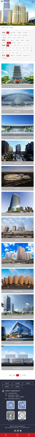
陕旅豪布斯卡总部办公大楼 (17, 214)
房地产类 (9, 37)
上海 (10, 47)
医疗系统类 (25, 32)
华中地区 (3, 42)
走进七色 (7, 383)
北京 (11, 45)
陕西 (6, 47)
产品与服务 (17, 383)
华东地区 (22, 40)
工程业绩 (11, 27)
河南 (17, 47)
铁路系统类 (4, 35)
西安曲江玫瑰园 (17, 163)
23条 (10, 375)
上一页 (14, 375)
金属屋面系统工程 (5, 58)
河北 (13, 47)
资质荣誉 (28, 383)
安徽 (15, 45)
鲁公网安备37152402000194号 (12, 427)
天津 (28, 50)
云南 (6, 52)
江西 (17, 50)
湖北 (20, 47)
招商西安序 (17, 240)
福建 (18, 45)
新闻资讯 (7, 386)
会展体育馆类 (25, 35)
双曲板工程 (12, 55)
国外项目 (19, 42)
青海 (3, 50)
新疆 (3, 52)
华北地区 (17, 40)
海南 (17, 52)
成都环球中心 (17, 112)
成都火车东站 (17, 137)
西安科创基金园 (17, 342)
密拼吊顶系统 (18, 55)
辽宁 (21, 50)
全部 (8, 40)
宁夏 (6, 50)
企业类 (14, 37)
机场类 (19, 35)
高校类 (23, 37)
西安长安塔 (17, 86)
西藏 (31, 50)
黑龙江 (27, 47)
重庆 (13, 52)
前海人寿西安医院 (17, 368)
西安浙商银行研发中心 (17, 317)
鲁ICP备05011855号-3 (25, 427)
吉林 (31, 47)
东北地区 (12, 40)
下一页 (24, 375)
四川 (24, 50)
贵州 (28, 45)
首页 (7, 27)
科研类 (15, 35)
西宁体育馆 (17, 188)
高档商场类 (4, 37)
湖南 (23, 47)
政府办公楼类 (12, 32)
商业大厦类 (10, 35)
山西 (3, 47)
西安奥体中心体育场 (17, 291)
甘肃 (21, 45)
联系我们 (17, 386)
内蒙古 (10, 50)
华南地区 (27, 40)
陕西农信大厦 (17, 265)
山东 (32, 45)
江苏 (14, 50)
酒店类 (18, 37)
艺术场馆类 (19, 32)
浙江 (10, 52)
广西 (25, 45)
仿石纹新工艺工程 (26, 55)
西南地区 (14, 42)
